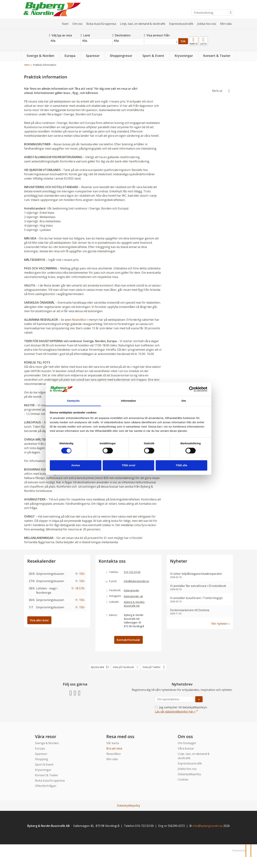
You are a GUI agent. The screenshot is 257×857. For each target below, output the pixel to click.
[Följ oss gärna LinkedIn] (79, 693)
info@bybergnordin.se (136, 581)
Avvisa (77, 467)
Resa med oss (120, 736)
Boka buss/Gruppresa (101, 24)
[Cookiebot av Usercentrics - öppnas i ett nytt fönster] (189, 387)
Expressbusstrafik (181, 24)
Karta (193, 40)
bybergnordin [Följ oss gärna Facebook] (131, 590)
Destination (121, 35)
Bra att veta (114, 748)
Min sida (225, 24)
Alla (65, 41)
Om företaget (187, 743)
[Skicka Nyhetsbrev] (199, 699)
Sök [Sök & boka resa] (183, 41)
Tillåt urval (128, 467)
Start (65, 24)
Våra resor (45, 736)
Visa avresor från (157, 35)
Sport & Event (44, 764)
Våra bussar (186, 748)
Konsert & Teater (46, 775)
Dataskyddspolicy (189, 774)
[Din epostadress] (174, 699)
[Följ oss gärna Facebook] (70, 693)
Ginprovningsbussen (50, 574)
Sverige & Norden (47, 743)
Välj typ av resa (60, 35)
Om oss (77, 24)
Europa (40, 748)
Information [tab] (128, 398)
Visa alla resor (39, 620)
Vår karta (112, 743)
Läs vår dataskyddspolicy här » (175, 711)
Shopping (41, 759)
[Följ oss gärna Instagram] (75, 693)
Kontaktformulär (128, 640)
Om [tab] (182, 398)
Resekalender (203, 40)
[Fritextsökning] (210, 13)
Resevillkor (79, 320)
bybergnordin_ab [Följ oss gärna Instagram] (133, 596)
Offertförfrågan (45, 786)
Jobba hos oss (206, 24)
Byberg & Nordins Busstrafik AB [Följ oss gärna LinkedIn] (134, 603)
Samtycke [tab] (75, 398)
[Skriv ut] (221, 90)
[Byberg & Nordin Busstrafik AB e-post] (208, 826)
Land (85, 35)
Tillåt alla (180, 467)
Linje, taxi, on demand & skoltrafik (142, 24)
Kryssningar (43, 770)
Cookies (183, 779)
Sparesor (41, 754)
